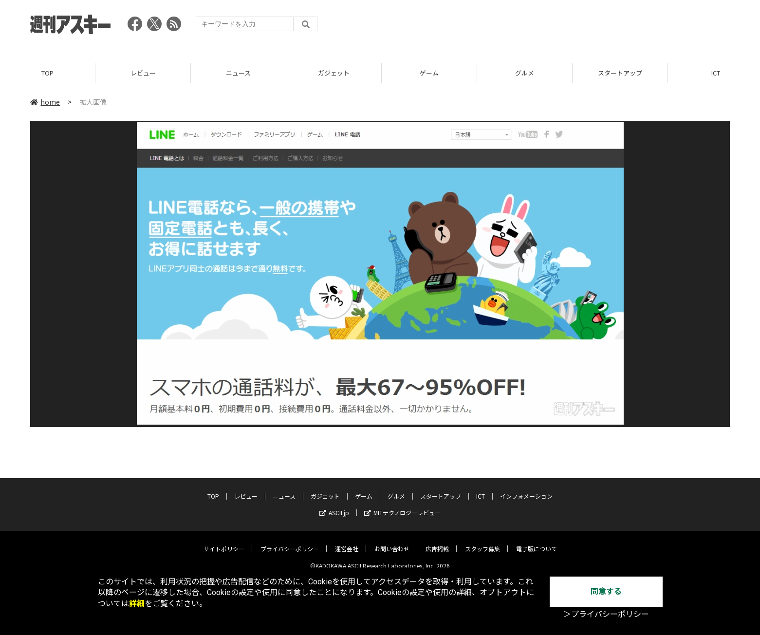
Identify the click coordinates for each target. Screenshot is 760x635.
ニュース (238, 72)
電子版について (536, 541)
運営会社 (346, 541)
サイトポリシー (224, 541)
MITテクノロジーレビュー (402, 505)
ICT (480, 489)
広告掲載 (437, 541)
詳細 (137, 603)
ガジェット (334, 72)
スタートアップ (620, 72)
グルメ (524, 72)
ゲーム (429, 72)
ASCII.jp (334, 505)
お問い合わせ (391, 541)
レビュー (143, 72)
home (45, 102)
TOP (47, 72)
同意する (606, 591)
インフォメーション (526, 489)
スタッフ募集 (482, 541)
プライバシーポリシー (289, 541)
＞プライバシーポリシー (606, 614)
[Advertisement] (552, 27)
